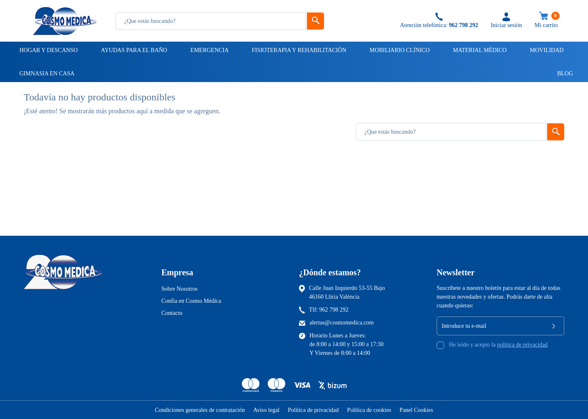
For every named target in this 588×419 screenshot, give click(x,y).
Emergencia (209, 50)
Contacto (172, 313)
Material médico (479, 50)
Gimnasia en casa (46, 73)
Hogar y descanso (48, 50)
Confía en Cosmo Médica (191, 301)
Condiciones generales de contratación (200, 410)
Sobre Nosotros (179, 289)
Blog (561, 73)
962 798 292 (334, 310)
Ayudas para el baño (133, 50)
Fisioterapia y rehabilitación (298, 50)
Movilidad (546, 50)
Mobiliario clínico (398, 50)
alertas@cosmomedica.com (341, 322)
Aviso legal (266, 410)
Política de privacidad (313, 410)
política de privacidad (522, 345)
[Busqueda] (211, 21)
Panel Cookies (416, 410)
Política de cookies (369, 410)
